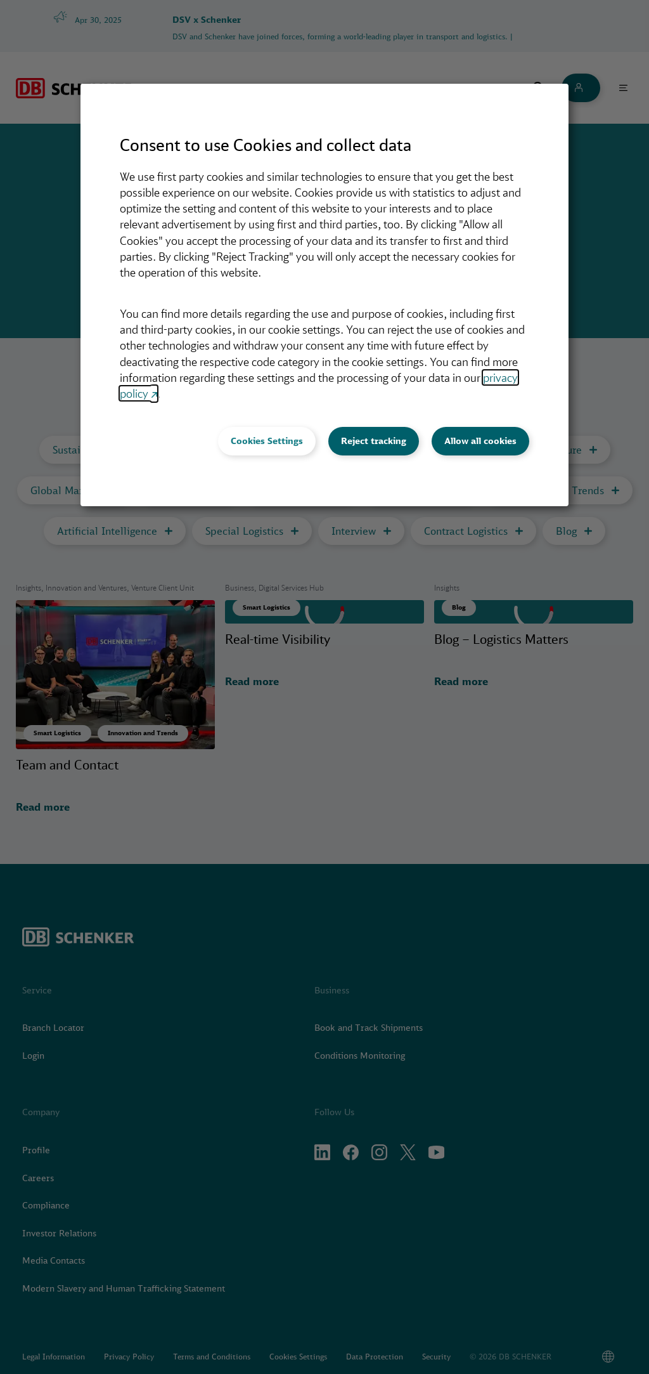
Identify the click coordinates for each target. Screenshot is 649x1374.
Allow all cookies (480, 441)
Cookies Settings (267, 441)
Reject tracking (373, 441)
